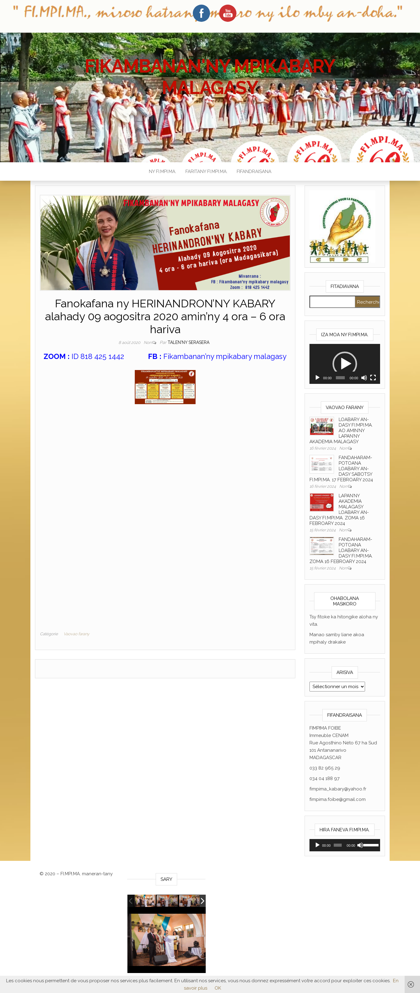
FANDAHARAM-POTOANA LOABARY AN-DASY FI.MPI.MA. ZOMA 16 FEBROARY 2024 (341, 550)
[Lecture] (317, 378)
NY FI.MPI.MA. (162, 171)
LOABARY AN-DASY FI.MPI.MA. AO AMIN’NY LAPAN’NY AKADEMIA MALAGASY (341, 430)
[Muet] (364, 378)
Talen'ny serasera (188, 342)
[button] (344, 364)
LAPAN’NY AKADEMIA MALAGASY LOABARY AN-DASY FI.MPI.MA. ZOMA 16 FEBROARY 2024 (339, 509)
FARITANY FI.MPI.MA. (206, 171)
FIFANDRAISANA (254, 171)
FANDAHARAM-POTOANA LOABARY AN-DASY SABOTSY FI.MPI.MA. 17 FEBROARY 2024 (341, 469)
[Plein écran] (373, 378)
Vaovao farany (76, 634)
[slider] (340, 377)
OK (218, 988)
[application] (344, 364)
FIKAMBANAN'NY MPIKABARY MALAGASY (210, 76)
